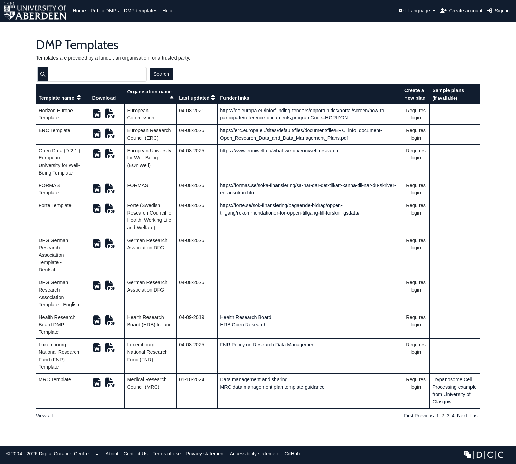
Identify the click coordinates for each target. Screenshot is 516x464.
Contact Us (135, 453)
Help (167, 10)
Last (474, 415)
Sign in (498, 10)
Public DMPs (105, 10)
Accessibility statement (255, 453)
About (111, 453)
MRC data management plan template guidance (272, 387)
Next (462, 415)
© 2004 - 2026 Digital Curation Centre (46, 455)
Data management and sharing (254, 379)
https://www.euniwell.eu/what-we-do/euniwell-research (279, 150)
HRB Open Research (243, 324)
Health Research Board (245, 317)
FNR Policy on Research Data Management (268, 344)
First (408, 415)
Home (79, 10)
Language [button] (415, 10)
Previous (424, 415)
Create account (461, 10)
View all (44, 415)
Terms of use (167, 453)
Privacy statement (205, 453)
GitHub (291, 455)
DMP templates (140, 10)
